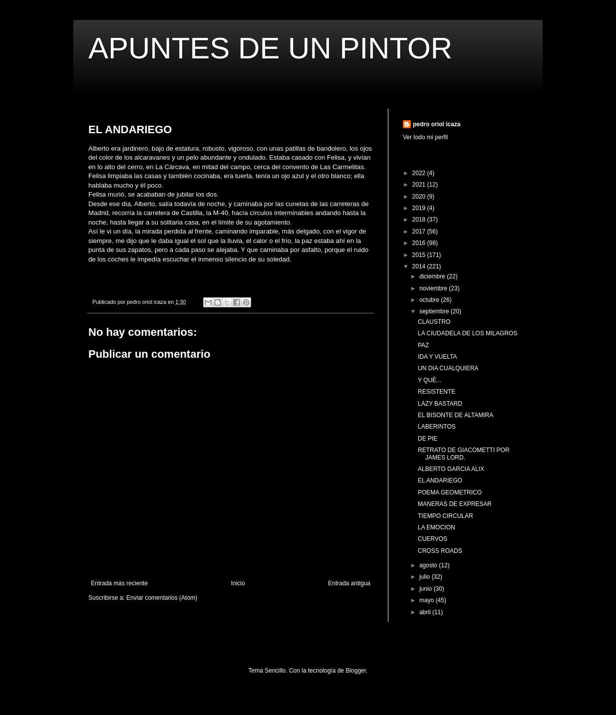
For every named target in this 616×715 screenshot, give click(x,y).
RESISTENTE (436, 391)
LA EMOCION (436, 527)
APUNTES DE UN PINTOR (270, 48)
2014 (419, 266)
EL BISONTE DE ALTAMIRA (455, 415)
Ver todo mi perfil (425, 137)
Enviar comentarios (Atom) (161, 597)
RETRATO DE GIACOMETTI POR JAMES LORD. (464, 454)
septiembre (435, 311)
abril (425, 612)
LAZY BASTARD (440, 403)
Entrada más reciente (119, 583)
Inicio (238, 583)
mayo (427, 600)
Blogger (355, 670)
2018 (419, 219)
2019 (419, 208)
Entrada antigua (349, 583)
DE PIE (427, 438)
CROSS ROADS (440, 550)
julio (425, 576)
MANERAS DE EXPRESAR (455, 503)
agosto (429, 565)
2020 (419, 196)
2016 (419, 242)
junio (426, 588)
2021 (419, 184)
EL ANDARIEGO (440, 480)
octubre (430, 299)
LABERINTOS (437, 426)
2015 (419, 254)
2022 (419, 173)
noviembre (434, 288)
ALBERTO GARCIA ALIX (451, 469)
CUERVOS (432, 538)
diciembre (433, 276)
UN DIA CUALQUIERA (448, 368)
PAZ (423, 345)
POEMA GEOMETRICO (450, 492)
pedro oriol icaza (436, 124)
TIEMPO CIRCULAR (445, 515)
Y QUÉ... (429, 380)
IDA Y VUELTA (437, 356)
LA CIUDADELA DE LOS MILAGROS (467, 333)
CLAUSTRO (434, 321)
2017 (419, 231)
